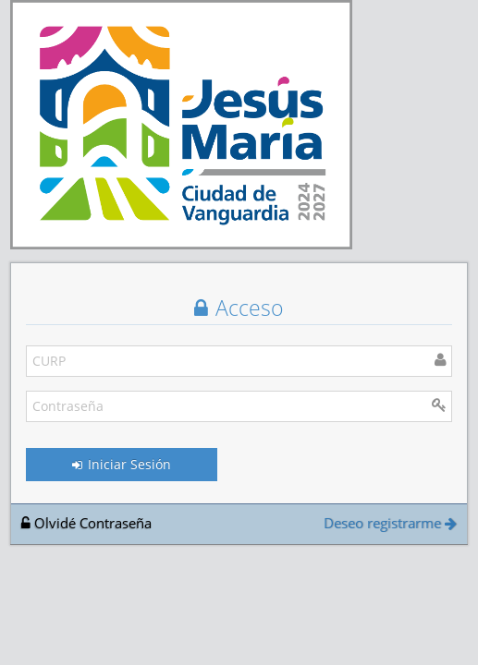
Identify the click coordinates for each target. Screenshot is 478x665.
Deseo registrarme (390, 523)
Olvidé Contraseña (86, 523)
